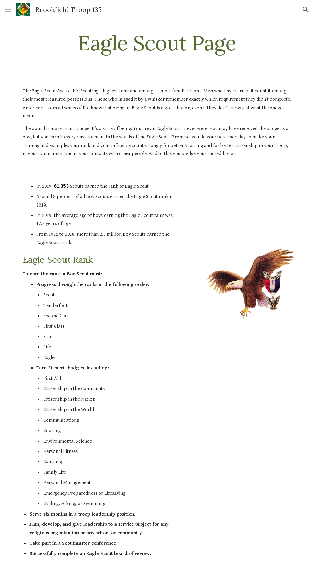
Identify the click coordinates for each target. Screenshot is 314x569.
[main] (157, 43)
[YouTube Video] (250, 210)
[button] (8, 9)
